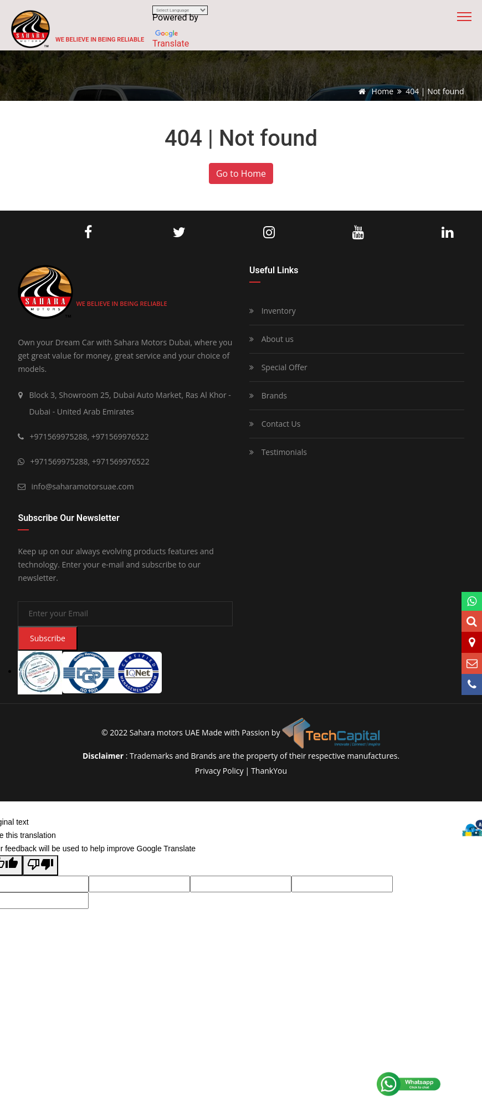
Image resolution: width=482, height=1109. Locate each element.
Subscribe (47, 638)
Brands (268, 395)
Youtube (358, 232)
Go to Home (241, 173)
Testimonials (278, 452)
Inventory (272, 310)
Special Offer (278, 367)
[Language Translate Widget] (180, 10)
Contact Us (274, 423)
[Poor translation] (40, 865)
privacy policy (219, 770)
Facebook (88, 232)
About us (271, 339)
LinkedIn (447, 232)
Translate (170, 43)
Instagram (269, 232)
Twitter (179, 232)
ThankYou (269, 770)
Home (374, 91)
